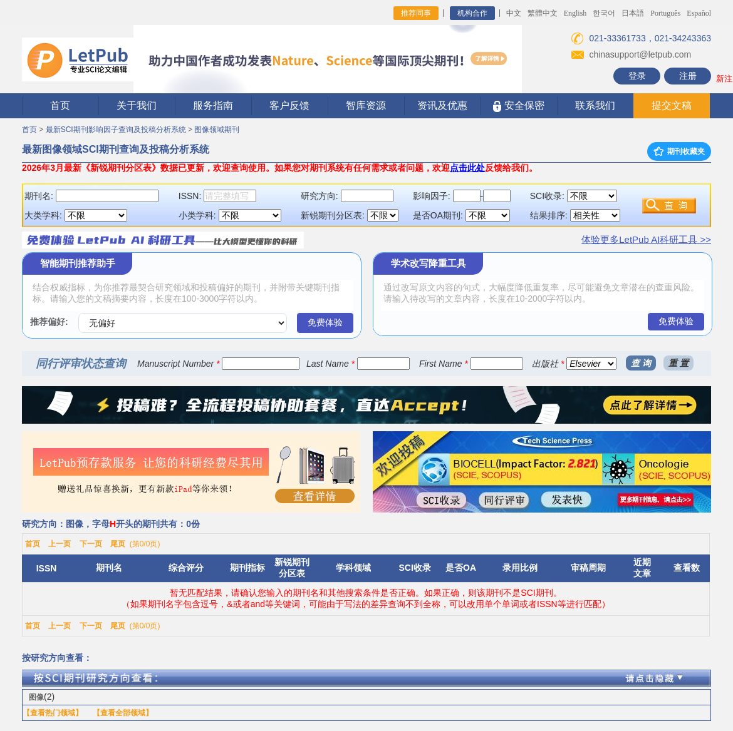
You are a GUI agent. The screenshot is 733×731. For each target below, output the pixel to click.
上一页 (59, 543)
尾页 (117, 543)
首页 (60, 105)
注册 (688, 76)
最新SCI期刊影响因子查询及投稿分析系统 (116, 129)
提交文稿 (672, 105)
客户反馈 (289, 105)
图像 (36, 697)
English (575, 13)
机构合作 (472, 13)
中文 (513, 13)
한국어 (604, 13)
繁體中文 (543, 13)
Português (665, 13)
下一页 (91, 543)
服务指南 (213, 105)
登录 (637, 76)
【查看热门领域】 (53, 712)
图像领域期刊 (216, 129)
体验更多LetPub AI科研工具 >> (646, 239)
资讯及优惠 (442, 105)
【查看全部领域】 (123, 712)
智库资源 (366, 105)
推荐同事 (416, 13)
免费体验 (325, 322)
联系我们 (595, 105)
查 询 (641, 363)
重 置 (678, 363)
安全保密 (518, 106)
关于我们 (137, 105)
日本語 (632, 13)
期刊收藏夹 (679, 151)
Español (699, 13)
